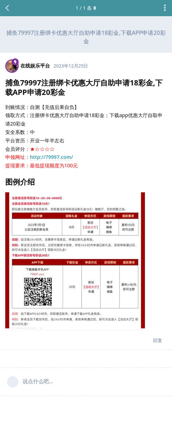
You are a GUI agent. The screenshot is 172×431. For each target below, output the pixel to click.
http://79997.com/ (51, 157)
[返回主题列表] (7, 8)
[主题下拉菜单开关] (165, 8)
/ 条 (86, 8)
